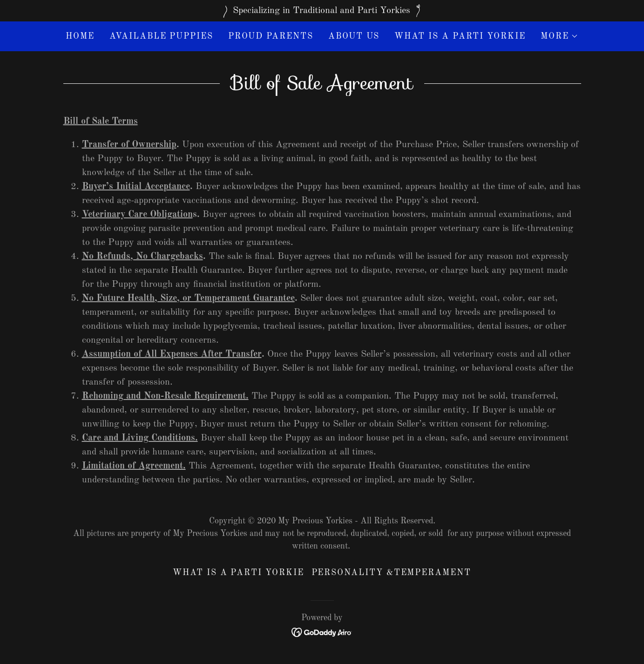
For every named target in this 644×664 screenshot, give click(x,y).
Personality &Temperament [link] (391, 573)
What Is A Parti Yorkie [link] (459, 36)
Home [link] (80, 36)
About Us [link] (354, 36)
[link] (322, 632)
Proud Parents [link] (270, 36)
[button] (559, 36)
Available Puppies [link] (161, 36)
